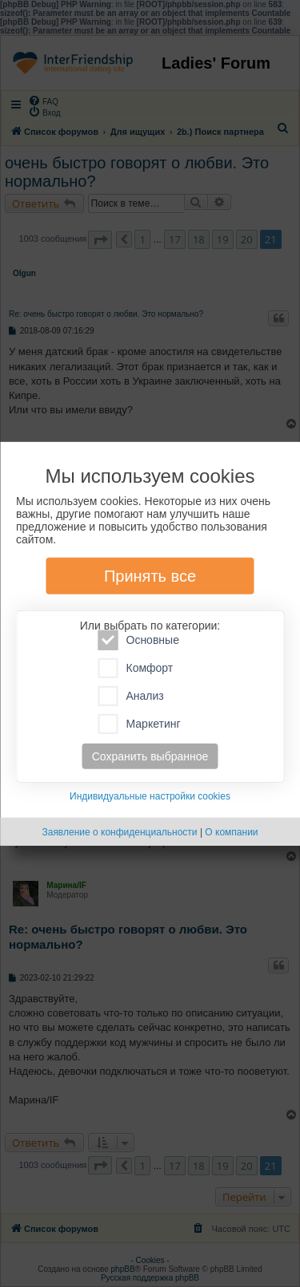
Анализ (131, 696)
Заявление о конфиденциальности (119, 832)
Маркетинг (139, 724)
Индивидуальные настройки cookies (150, 796)
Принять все (150, 576)
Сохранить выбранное (150, 756)
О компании (231, 832)
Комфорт (136, 668)
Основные (138, 640)
